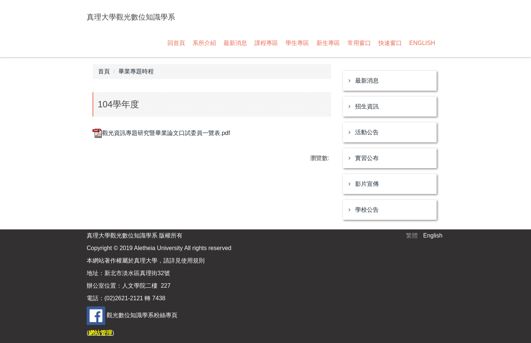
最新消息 (367, 80)
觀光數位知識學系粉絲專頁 (142, 315)
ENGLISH (422, 43)
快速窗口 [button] (390, 43)
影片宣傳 (367, 184)
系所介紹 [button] (204, 43)
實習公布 (367, 158)
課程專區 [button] (266, 43)
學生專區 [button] (297, 43)
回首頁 (176, 43)
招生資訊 (367, 106)
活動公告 (367, 132)
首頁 (104, 71)
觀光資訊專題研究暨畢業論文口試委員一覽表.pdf (161, 133)
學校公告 (367, 210)
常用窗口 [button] (359, 43)
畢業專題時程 (136, 71)
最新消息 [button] (235, 43)
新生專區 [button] (328, 43)
